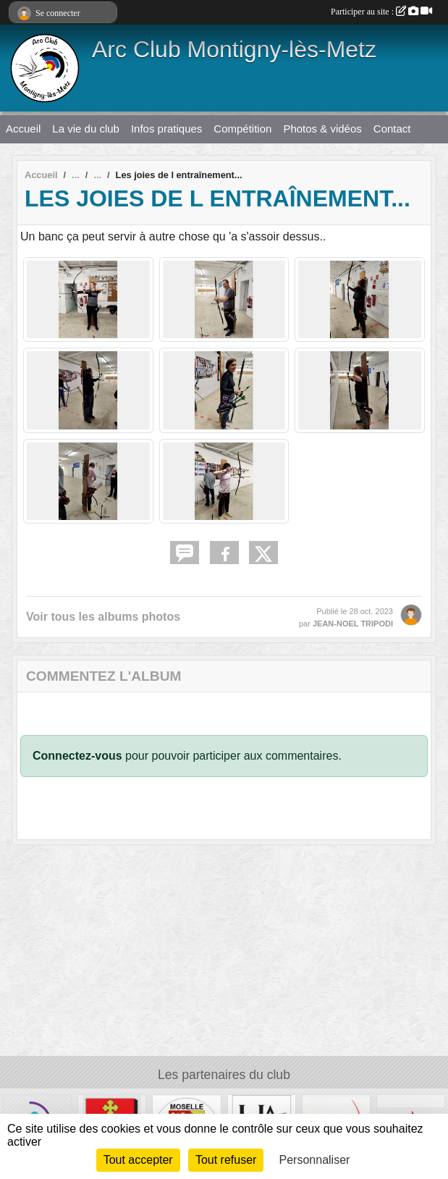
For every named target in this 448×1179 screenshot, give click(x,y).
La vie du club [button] (85, 128)
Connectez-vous (77, 756)
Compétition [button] (242, 128)
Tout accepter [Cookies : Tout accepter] (138, 1160)
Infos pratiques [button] (166, 128)
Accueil (23, 128)
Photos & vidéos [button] (322, 128)
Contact (392, 128)
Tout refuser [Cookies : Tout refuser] (225, 1160)
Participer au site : (381, 12)
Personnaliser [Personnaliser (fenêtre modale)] (314, 1160)
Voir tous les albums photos (103, 617)
